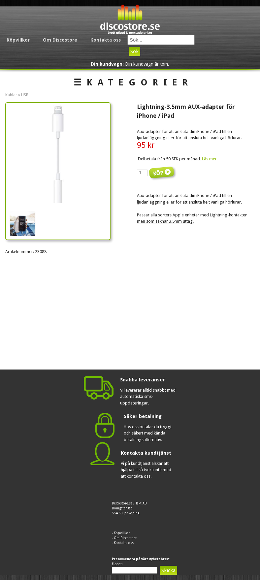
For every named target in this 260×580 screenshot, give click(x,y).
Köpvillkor (18, 40)
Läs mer (209, 158)
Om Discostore (60, 40)
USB (24, 95)
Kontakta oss (105, 40)
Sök (134, 51)
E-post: (117, 564)
